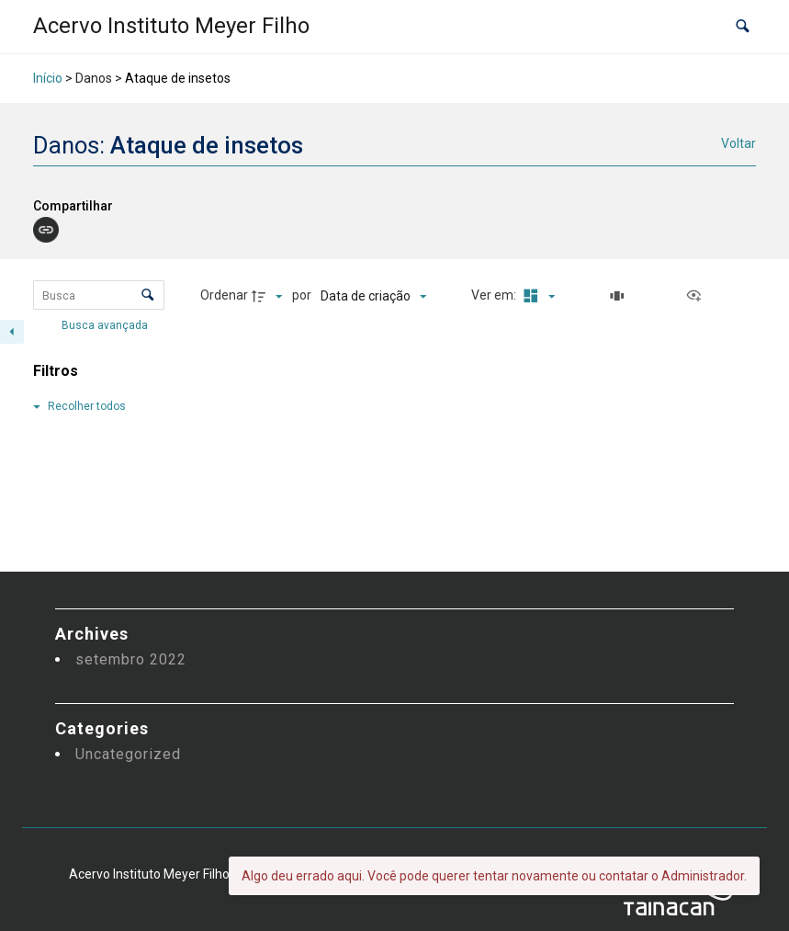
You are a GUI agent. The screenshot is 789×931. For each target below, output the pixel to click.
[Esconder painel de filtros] (12, 332)
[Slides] (620, 296)
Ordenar (224, 295)
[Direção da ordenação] (269, 296)
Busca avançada (106, 325)
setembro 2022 (130, 659)
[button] (742, 27)
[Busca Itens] (98, 295)
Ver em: (495, 295)
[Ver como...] (698, 296)
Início (47, 78)
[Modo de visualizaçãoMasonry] (536, 296)
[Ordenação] (373, 296)
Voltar (738, 143)
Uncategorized (128, 754)
